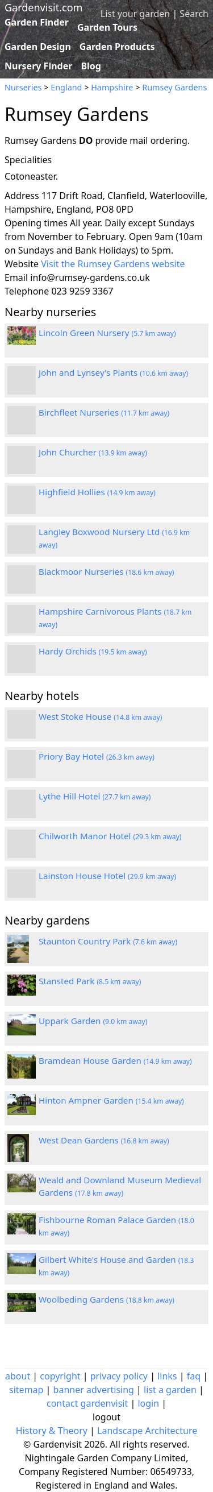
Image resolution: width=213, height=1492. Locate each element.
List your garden (135, 13)
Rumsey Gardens (174, 87)
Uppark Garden (93, 1020)
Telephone (27, 291)
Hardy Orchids (93, 651)
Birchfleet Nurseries (104, 412)
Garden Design (38, 46)
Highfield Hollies (97, 492)
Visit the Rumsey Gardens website (113, 264)
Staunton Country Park (108, 941)
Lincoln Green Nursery (107, 332)
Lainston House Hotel (107, 875)
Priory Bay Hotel (96, 756)
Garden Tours (107, 27)
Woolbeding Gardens (106, 1299)
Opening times (36, 223)
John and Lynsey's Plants (113, 372)
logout (106, 1417)
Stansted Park (90, 981)
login (148, 1403)
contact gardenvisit (87, 1403)
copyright (60, 1376)
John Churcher (93, 452)
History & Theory (51, 1430)
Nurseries (23, 87)
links (167, 1376)
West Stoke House (100, 716)
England (66, 87)
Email (16, 277)
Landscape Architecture (147, 1430)
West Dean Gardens (104, 1140)
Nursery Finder (38, 66)
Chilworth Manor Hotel (110, 836)
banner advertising (93, 1389)
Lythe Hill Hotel (95, 796)
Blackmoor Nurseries (106, 571)
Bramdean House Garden (115, 1060)
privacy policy (119, 1376)
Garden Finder (37, 22)
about (17, 1376)
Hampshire (112, 87)
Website (22, 264)
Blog (91, 66)
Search (193, 13)
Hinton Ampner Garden (111, 1100)
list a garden (170, 1389)
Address (22, 195)
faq (194, 1376)
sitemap (26, 1389)
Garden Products (117, 46)
